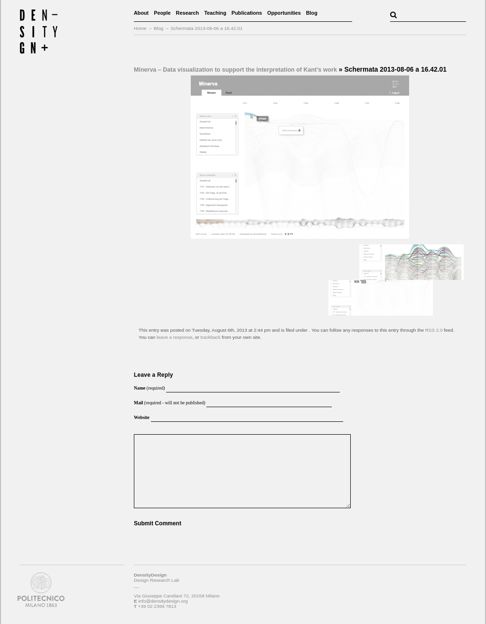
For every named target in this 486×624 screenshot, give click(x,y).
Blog (312, 13)
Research (187, 13)
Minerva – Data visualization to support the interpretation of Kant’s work (235, 69)
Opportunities (284, 13)
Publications (247, 13)
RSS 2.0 (434, 330)
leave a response (174, 337)
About (141, 13)
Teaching (215, 13)
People (162, 13)
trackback (210, 337)
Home (140, 28)
